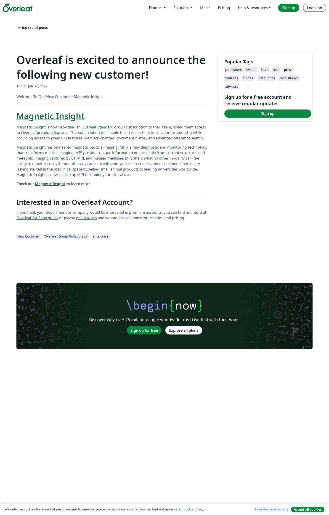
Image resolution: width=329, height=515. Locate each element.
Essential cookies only (271, 509)
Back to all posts (32, 27)
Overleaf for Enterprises (37, 217)
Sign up (267, 113)
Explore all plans (183, 330)
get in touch (86, 217)
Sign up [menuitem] (288, 7)
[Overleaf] (17, 8)
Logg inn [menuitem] (314, 7)
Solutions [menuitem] (181, 7)
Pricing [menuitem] (224, 7)
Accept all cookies (308, 509)
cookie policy (193, 509)
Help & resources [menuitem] (253, 7)
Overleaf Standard (97, 127)
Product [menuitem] (156, 7)
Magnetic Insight (50, 116)
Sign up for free (144, 330)
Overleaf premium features (44, 132)
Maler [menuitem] (205, 7)
